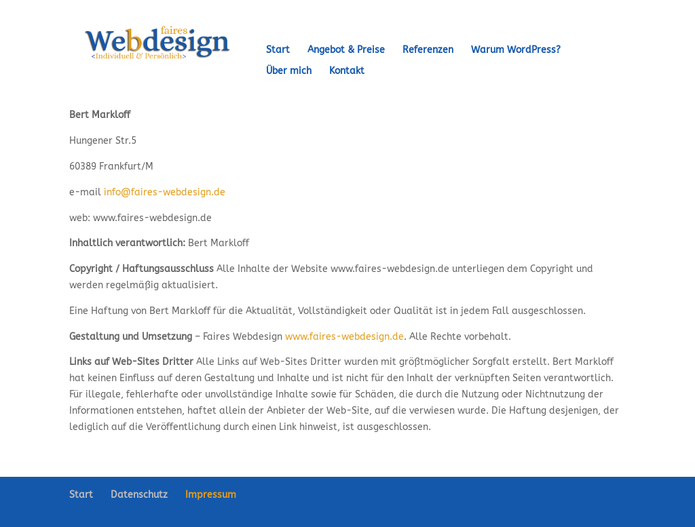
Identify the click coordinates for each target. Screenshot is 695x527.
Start (278, 50)
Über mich (289, 71)
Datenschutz (139, 495)
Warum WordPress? (516, 50)
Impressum (210, 495)
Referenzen (427, 50)
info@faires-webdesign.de (164, 192)
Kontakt (346, 71)
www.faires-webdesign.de (344, 337)
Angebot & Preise (346, 50)
